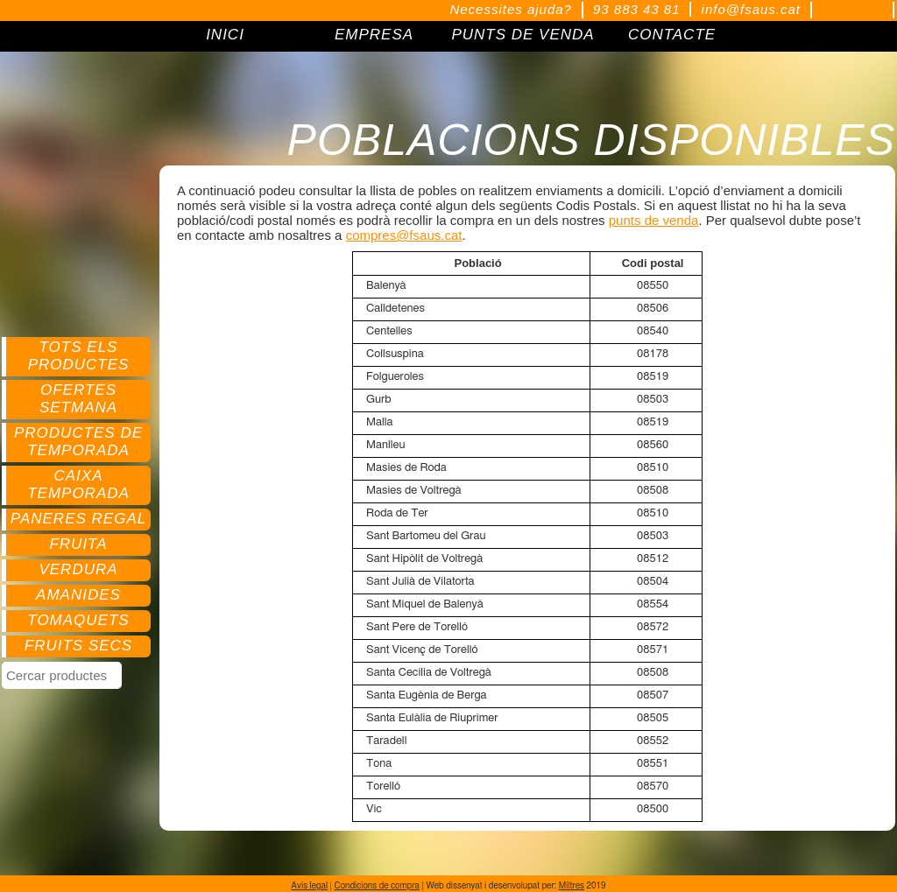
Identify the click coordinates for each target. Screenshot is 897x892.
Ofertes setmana (78, 399)
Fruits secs (78, 645)
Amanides (78, 594)
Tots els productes (79, 356)
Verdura (78, 569)
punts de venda (654, 220)
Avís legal (309, 885)
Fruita (78, 544)
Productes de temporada (78, 442)
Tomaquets (78, 620)
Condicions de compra (377, 885)
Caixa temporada (78, 484)
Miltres (571, 885)
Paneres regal (78, 518)
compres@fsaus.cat (404, 235)
